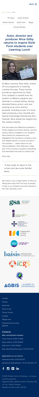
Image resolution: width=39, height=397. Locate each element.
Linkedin (17, 368)
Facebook (3, 368)
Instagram (8, 368)
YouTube (13, 368)
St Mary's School (12, 4)
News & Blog (6, 12)
